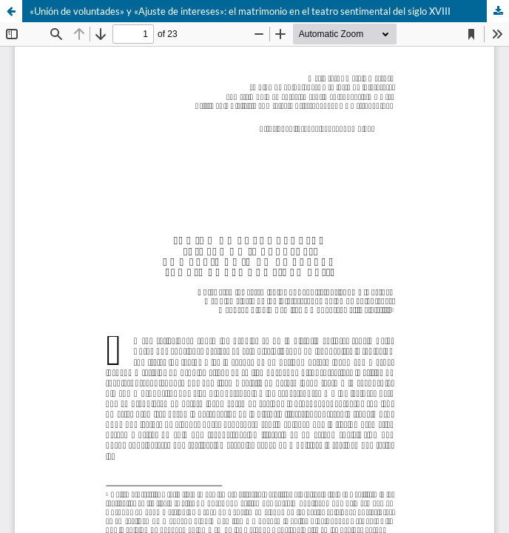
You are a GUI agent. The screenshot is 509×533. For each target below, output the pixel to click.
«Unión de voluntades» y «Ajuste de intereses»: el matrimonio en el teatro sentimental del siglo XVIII (240, 11)
